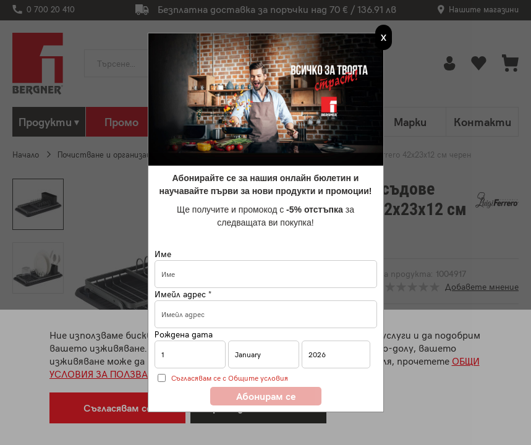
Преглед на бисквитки (258, 407)
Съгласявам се (117, 407)
